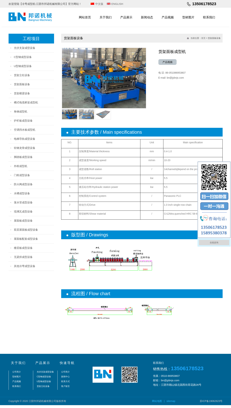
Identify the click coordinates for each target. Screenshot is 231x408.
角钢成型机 (20, 111)
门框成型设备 (22, 175)
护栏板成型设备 (23, 120)
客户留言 (65, 389)
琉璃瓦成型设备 (23, 211)
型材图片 (188, 17)
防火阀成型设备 (23, 184)
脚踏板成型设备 (23, 156)
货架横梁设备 (22, 93)
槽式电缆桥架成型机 (26, 102)
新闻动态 (147, 17)
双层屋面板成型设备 (26, 229)
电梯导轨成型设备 (24, 138)
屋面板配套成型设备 (26, 238)
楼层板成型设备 (23, 247)
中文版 (99, 3)
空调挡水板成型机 (24, 129)
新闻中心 (65, 379)
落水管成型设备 (23, 202)
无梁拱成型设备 (23, 256)
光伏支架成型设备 (24, 47)
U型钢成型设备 (23, 66)
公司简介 (16, 374)
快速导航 (67, 366)
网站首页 (85, 17)
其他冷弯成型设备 (24, 266)
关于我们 (106, 17)
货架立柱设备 (22, 75)
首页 (203, 38)
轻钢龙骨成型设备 (24, 147)
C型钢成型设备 (23, 56)
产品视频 (168, 17)
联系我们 (209, 17)
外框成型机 (20, 166)
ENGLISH (117, 3)
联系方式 (65, 384)
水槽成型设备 (22, 193)
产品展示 (126, 17)
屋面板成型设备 (23, 220)
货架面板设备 (22, 84)
